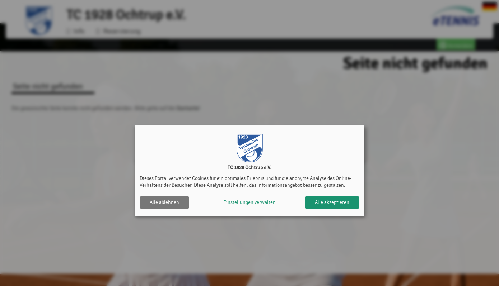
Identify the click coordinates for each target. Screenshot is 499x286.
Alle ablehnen (164, 202)
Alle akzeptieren (332, 202)
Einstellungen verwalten (249, 202)
